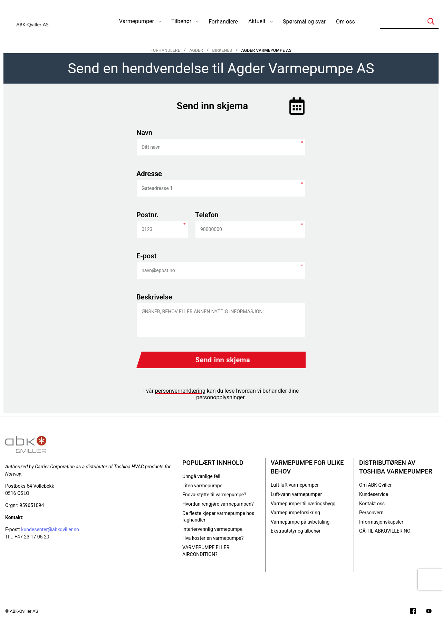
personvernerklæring (180, 391)
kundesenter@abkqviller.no (50, 529)
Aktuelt (257, 21)
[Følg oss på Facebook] (413, 612)
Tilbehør (181, 21)
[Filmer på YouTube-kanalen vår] (429, 612)
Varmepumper (136, 21)
